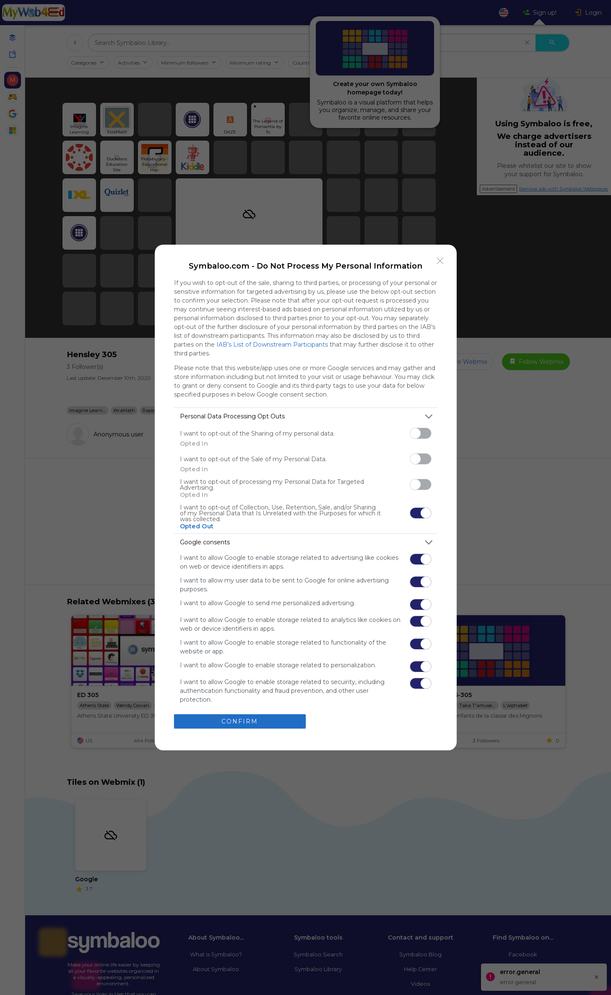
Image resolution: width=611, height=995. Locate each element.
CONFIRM (239, 721)
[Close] (440, 261)
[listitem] (305, 416)
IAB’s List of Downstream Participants (272, 344)
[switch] (421, 433)
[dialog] (306, 497)
